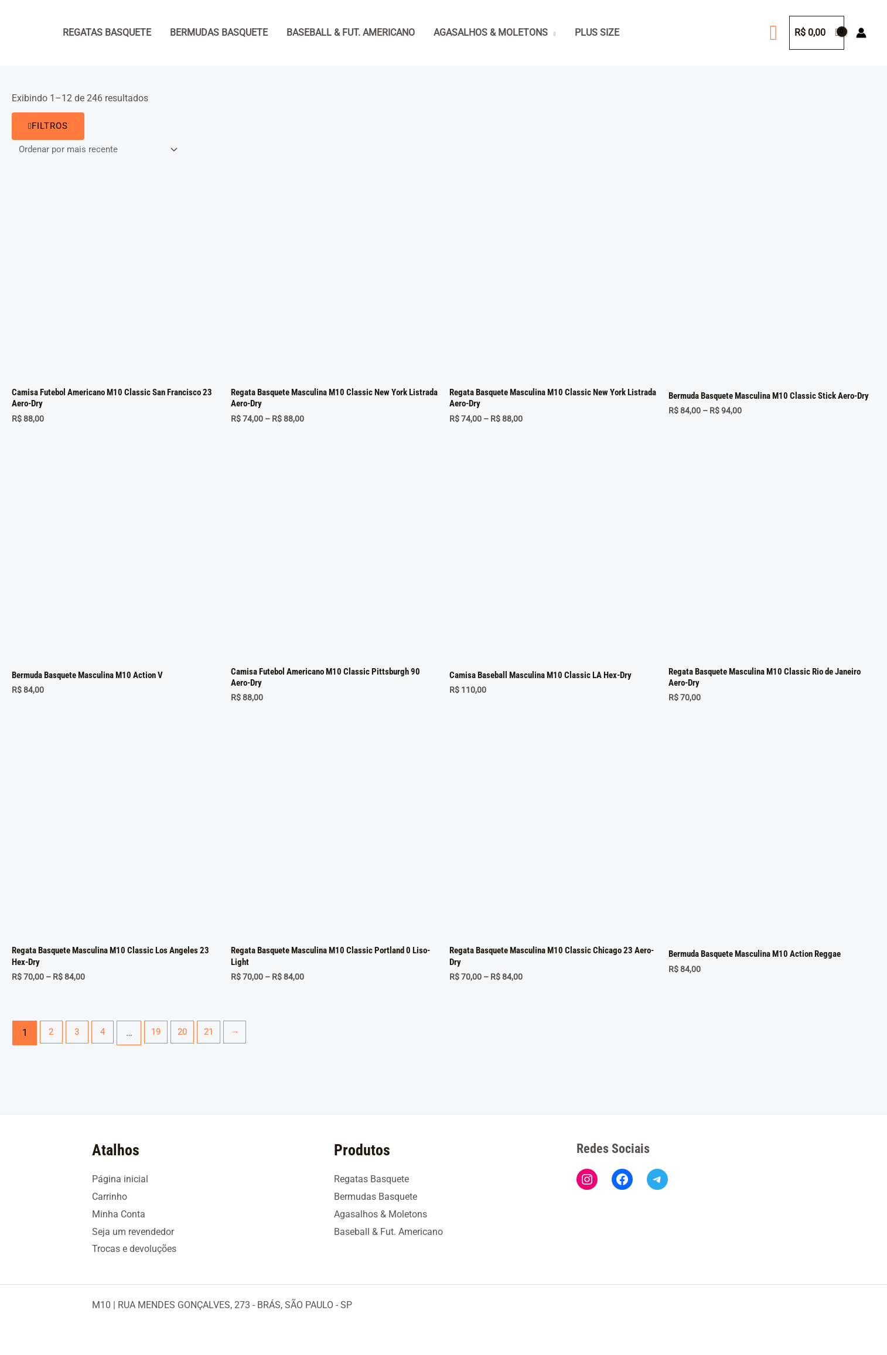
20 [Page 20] (191, 1042)
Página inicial (120, 1179)
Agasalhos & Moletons (491, 32)
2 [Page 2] (52, 1042)
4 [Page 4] (107, 1042)
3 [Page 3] (80, 1042)
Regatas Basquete (107, 32)
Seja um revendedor (133, 1231)
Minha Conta (118, 1214)
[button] (773, 32)
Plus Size (597, 32)
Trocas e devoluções (134, 1248)
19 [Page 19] (163, 1042)
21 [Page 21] (220, 1042)
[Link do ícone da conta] (861, 33)
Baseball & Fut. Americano (350, 32)
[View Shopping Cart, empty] (816, 33)
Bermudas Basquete (219, 32)
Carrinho (109, 1196)
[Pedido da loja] (101, 150)
